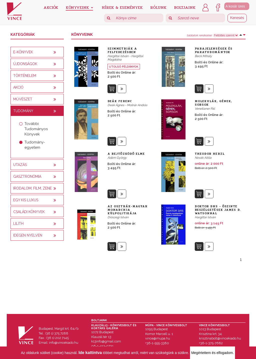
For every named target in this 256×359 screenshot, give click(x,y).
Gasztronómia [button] (27, 176)
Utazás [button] (20, 165)
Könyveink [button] (79, 7)
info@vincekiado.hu (63, 342)
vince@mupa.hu (157, 338)
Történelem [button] (24, 76)
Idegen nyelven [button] (27, 235)
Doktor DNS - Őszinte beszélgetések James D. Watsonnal (218, 210)
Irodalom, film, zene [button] (32, 188)
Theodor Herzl (209, 153)
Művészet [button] (22, 99)
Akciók (51, 7)
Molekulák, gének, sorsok (213, 103)
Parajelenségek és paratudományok (214, 50)
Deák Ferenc (120, 101)
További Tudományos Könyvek (36, 129)
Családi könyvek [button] (29, 212)
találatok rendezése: (199, 35)
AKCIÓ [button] (18, 87)
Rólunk (158, 7)
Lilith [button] (18, 224)
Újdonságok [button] (25, 64)
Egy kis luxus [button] (25, 200)
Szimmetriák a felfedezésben (122, 50)
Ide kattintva (90, 352)
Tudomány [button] (23, 111)
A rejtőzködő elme (126, 153)
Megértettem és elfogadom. (212, 353)
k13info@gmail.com (106, 341)
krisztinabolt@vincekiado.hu (220, 338)
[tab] (37, 52)
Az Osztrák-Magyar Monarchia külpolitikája (128, 210)
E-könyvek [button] (23, 52)
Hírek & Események (122, 7)
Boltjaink (185, 7)
